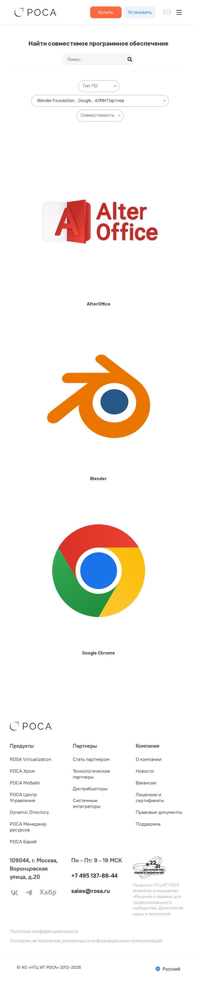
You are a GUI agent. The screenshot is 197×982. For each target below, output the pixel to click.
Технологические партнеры (91, 774)
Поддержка (148, 824)
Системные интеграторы (86, 803)
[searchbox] (99, 86)
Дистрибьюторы (90, 788)
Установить (140, 12)
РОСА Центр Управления (23, 797)
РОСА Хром (22, 771)
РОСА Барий (23, 841)
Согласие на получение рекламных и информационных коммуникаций (86, 940)
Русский (171, 969)
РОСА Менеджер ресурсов (28, 827)
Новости (145, 771)
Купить (105, 12)
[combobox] (98, 86)
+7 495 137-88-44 (94, 875)
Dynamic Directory (29, 812)
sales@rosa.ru (90, 890)
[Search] (130, 59)
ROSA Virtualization (30, 759)
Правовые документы (159, 812)
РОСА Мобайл (25, 783)
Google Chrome (98, 653)
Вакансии (146, 783)
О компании (148, 759)
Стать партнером (91, 759)
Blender (98, 478)
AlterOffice (98, 304)
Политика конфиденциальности (44, 931)
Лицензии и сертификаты (150, 797)
